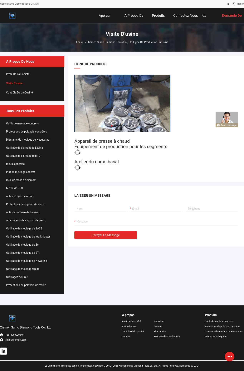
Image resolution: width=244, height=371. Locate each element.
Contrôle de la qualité (19, 92)
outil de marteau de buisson (22, 212)
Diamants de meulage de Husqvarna (27, 139)
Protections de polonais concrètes (26, 131)
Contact (126, 336)
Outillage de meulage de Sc (22, 244)
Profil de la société (17, 74)
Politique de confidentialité (167, 336)
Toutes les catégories (216, 336)
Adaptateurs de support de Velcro (26, 220)
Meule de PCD (14, 188)
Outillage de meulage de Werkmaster (28, 236)
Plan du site (160, 331)
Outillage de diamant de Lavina (24, 147)
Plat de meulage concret (20, 171)
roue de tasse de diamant (21, 180)
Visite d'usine (14, 83)
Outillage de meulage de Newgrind (26, 260)
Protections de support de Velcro (25, 204)
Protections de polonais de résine (26, 285)
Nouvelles (159, 321)
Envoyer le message (106, 235)
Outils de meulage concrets (22, 123)
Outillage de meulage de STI (23, 252)
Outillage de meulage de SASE (24, 228)
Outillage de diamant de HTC (23, 155)
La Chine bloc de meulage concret (62, 365)
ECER (196, 365)
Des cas (158, 326)
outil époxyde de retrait (19, 196)
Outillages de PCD (17, 276)
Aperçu (80, 42)
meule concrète (15, 163)
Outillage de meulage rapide (22, 268)
